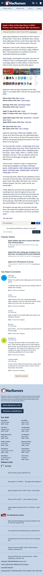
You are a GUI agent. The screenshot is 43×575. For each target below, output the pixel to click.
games (26, 157)
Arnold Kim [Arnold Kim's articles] (4, 420)
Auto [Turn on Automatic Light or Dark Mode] (34, 570)
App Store (9, 218)
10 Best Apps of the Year (31, 146)
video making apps (25, 168)
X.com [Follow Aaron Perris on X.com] (27, 459)
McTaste (10, 324)
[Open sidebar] (40, 3)
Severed (22, 107)
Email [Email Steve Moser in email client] (2, 459)
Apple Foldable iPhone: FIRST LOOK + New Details (24, 490)
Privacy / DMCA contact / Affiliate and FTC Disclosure (15, 564)
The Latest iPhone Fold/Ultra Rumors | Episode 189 (23, 530)
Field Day (28, 122)
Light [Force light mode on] (37, 570)
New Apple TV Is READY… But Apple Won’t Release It (24, 481)
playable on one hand (20, 166)
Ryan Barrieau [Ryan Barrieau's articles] (25, 448)
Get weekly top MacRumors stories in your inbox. (21, 228)
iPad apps (17, 157)
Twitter (23, 111)
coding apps (7, 172)
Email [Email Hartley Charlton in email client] (2, 445)
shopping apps (25, 170)
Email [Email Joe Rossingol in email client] (23, 431)
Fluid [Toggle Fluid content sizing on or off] (24, 570)
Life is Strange (24, 129)
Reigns (5, 137)
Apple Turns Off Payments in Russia (20, 262)
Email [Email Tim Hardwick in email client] (23, 438)
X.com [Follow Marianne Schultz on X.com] (27, 445)
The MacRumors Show (15, 515)
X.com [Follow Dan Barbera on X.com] (6, 452)
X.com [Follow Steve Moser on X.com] (6, 459)
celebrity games (13, 168)
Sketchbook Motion (24, 105)
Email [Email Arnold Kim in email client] (2, 423)
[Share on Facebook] (38, 223)
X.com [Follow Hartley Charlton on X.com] (6, 445)
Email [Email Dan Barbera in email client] (2, 452)
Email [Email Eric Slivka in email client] (23, 423)
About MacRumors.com (11, 405)
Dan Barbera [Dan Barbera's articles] (4, 448)
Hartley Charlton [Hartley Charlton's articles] (5, 441)
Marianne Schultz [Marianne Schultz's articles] (26, 441)
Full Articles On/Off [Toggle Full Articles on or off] (16, 570)
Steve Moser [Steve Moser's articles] (4, 455)
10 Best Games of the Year (15, 148)
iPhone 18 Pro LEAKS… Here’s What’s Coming (22, 499)
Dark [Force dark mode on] (40, 570)
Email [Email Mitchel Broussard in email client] (2, 438)
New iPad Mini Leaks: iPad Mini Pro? (19, 473)
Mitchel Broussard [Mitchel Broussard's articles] (6, 434)
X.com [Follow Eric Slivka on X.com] (27, 423)
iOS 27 (30, 8)
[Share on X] (33, 223)
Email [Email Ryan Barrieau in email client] (23, 452)
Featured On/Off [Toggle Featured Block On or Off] (6, 570)
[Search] (37, 3)
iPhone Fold (20, 8)
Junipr (10, 295)
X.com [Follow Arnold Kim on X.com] (6, 423)
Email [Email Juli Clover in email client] (2, 431)
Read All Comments (21, 376)
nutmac (10, 310)
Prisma (22, 47)
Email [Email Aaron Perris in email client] (23, 459)
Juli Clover (33, 32)
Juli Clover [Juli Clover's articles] (4, 427)
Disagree (22, 290)
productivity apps (13, 170)
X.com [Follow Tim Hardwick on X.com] (27, 438)
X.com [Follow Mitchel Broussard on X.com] (6, 438)
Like (18, 290)
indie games (34, 170)
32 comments (7, 223)
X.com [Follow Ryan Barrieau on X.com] (27, 452)
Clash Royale (7, 58)
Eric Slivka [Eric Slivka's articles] (24, 420)
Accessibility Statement (7, 567)
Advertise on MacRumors (12, 411)
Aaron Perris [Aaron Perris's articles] (25, 455)
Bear (19, 126)
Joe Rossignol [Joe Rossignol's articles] (25, 427)
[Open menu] (2, 3)
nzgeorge (11, 275)
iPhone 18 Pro (7, 8)
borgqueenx (12, 338)
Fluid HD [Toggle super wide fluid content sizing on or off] (28, 570)
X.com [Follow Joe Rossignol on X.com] (27, 431)
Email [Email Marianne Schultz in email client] (23, 445)
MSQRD (29, 133)
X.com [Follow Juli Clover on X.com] (6, 431)
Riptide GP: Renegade (30, 113)
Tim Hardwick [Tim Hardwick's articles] (25, 434)
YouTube (8, 466)
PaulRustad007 (13, 359)
